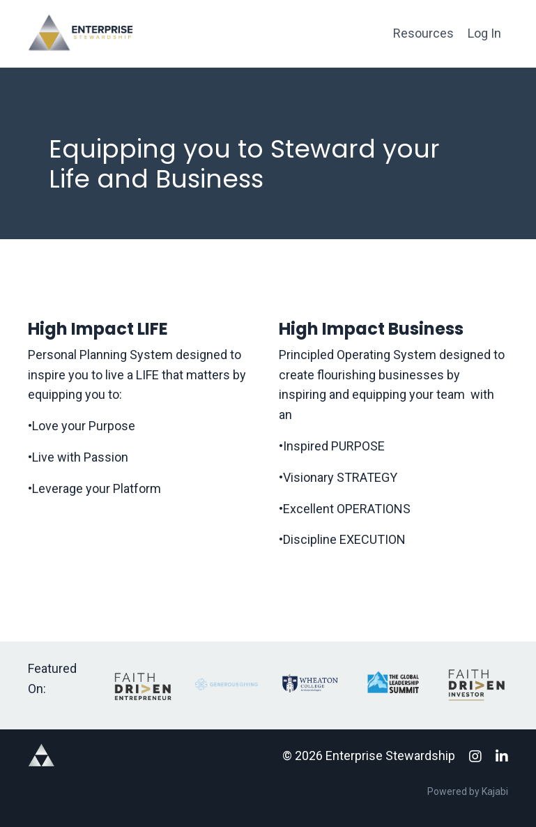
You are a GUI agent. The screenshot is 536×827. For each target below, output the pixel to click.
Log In (484, 33)
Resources (423, 33)
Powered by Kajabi (467, 791)
